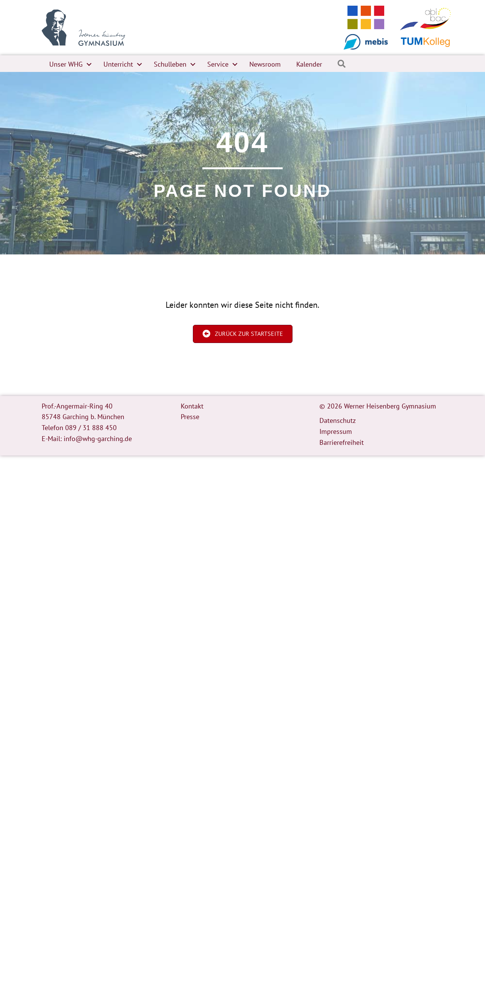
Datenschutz (337, 420)
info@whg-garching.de (98, 438)
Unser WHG (66, 64)
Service (217, 64)
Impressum (335, 431)
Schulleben (170, 64)
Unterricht (118, 64)
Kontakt (192, 406)
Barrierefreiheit (341, 442)
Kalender (309, 64)
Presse (190, 416)
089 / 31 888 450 (91, 427)
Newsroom (265, 64)
